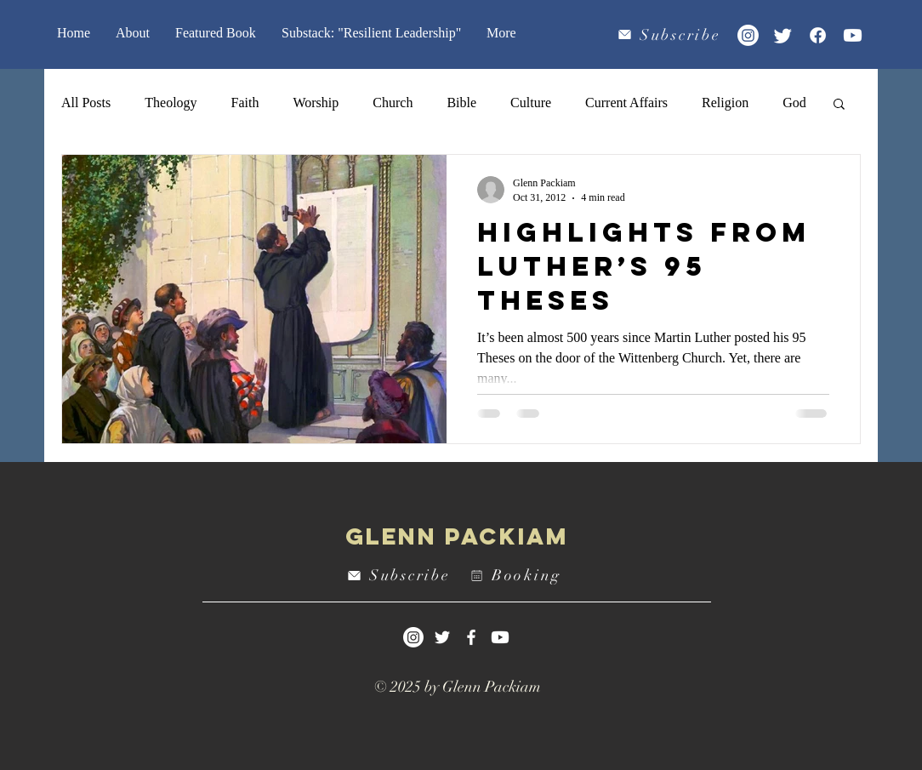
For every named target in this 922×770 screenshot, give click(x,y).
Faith (245, 102)
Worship (316, 102)
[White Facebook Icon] (471, 637)
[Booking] (518, 575)
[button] (839, 105)
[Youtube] (852, 35)
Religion (725, 102)
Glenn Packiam (457, 536)
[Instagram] (748, 35)
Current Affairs (626, 102)
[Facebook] (817, 35)
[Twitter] (783, 35)
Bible (461, 102)
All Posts (86, 102)
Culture (530, 102)
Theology (170, 102)
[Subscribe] (671, 34)
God (794, 102)
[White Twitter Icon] (442, 637)
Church (393, 102)
